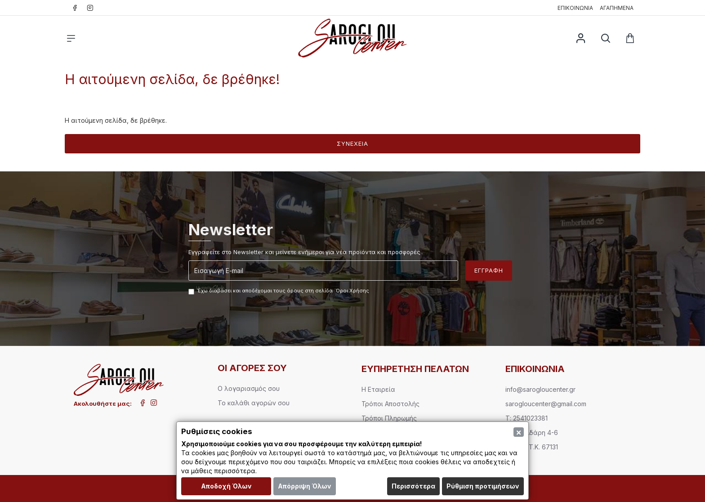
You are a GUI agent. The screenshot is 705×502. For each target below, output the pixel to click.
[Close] (518, 432)
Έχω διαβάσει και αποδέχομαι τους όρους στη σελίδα (279, 291)
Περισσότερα (413, 486)
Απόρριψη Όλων (304, 486)
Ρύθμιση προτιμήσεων (482, 486)
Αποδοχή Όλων (226, 486)
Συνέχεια (352, 143)
